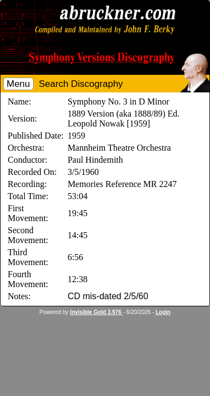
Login (163, 312)
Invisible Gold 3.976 (96, 312)
